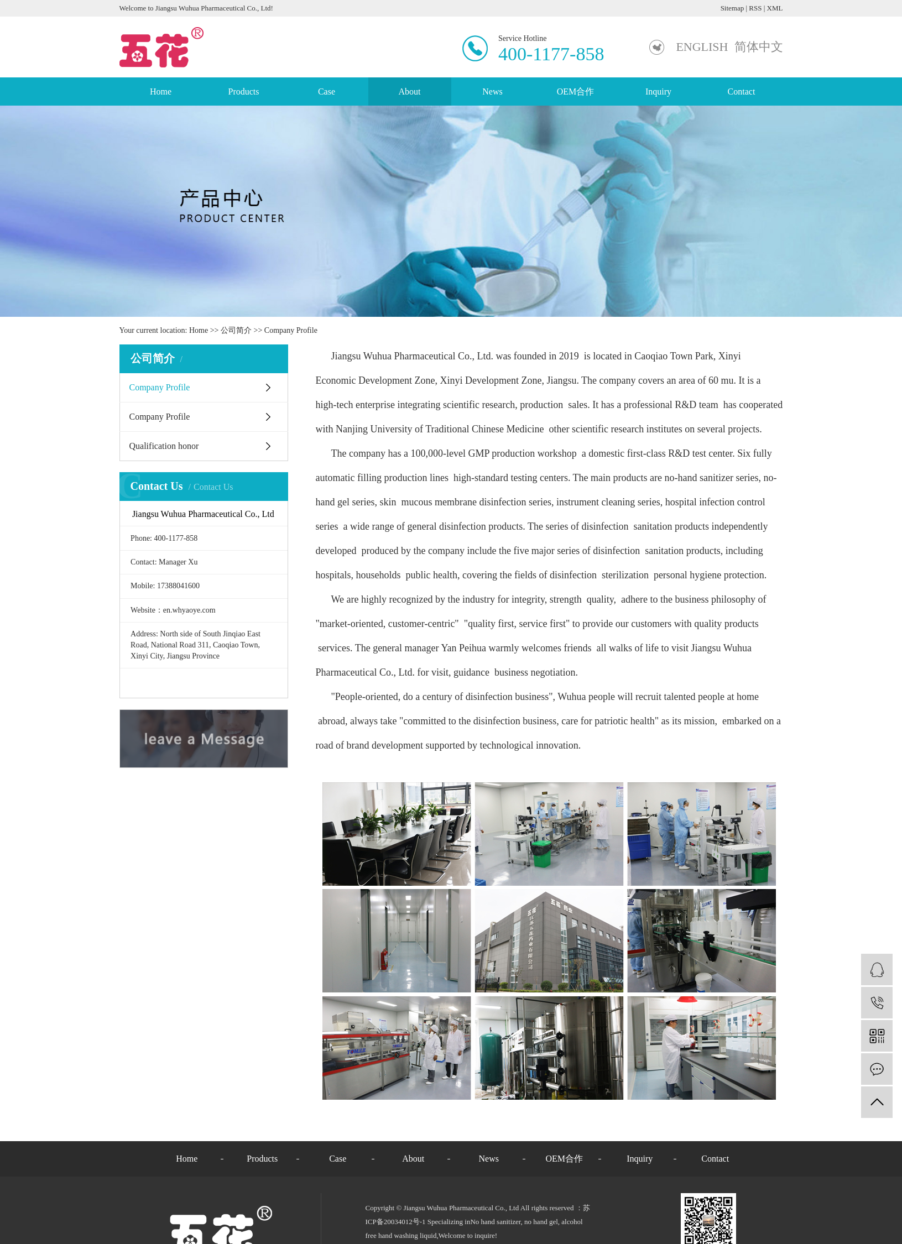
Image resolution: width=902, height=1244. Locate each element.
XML (775, 8)
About (410, 91)
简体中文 (758, 47)
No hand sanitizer (495, 1221)
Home (160, 91)
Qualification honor (164, 446)
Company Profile (159, 387)
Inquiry (658, 91)
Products (243, 91)
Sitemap (732, 8)
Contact (741, 91)
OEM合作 (576, 91)
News (492, 91)
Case (326, 91)
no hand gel (540, 1221)
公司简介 (236, 330)
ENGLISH (702, 47)
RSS (755, 8)
